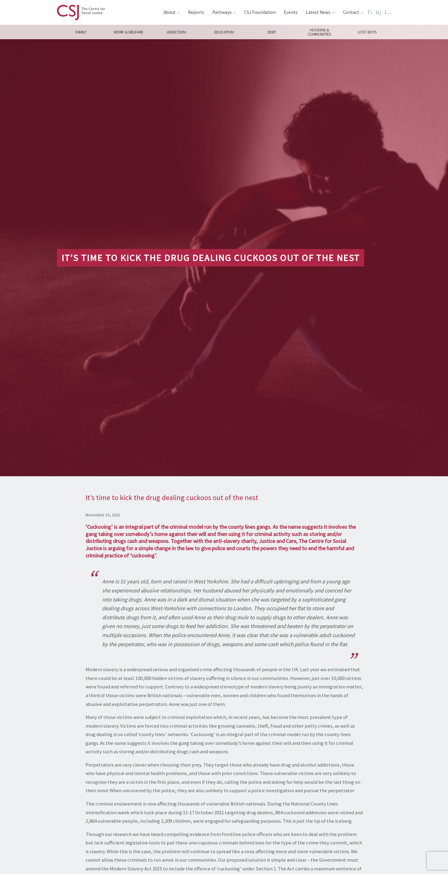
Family (80, 32)
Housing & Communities (319, 32)
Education (224, 32)
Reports (196, 12)
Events (291, 12)
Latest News (318, 12)
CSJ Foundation (260, 12)
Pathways (222, 12)
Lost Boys (367, 32)
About (170, 12)
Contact (351, 12)
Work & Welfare (128, 32)
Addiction (176, 32)
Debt (271, 32)
